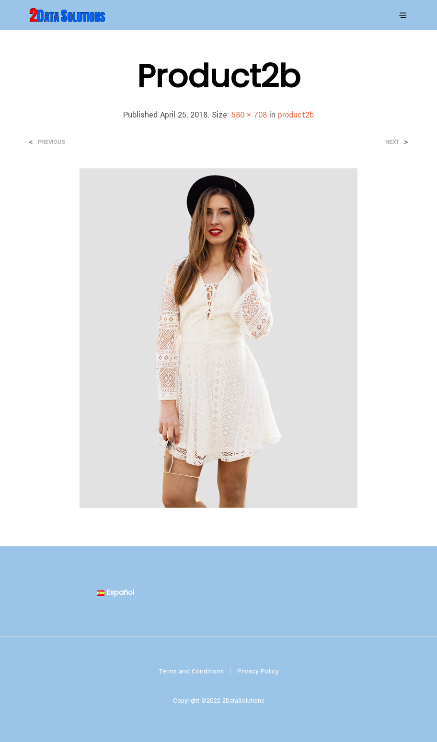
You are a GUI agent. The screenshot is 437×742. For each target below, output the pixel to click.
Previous (51, 142)
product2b (296, 114)
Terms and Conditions (191, 671)
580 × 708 (249, 114)
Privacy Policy (258, 671)
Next (392, 142)
